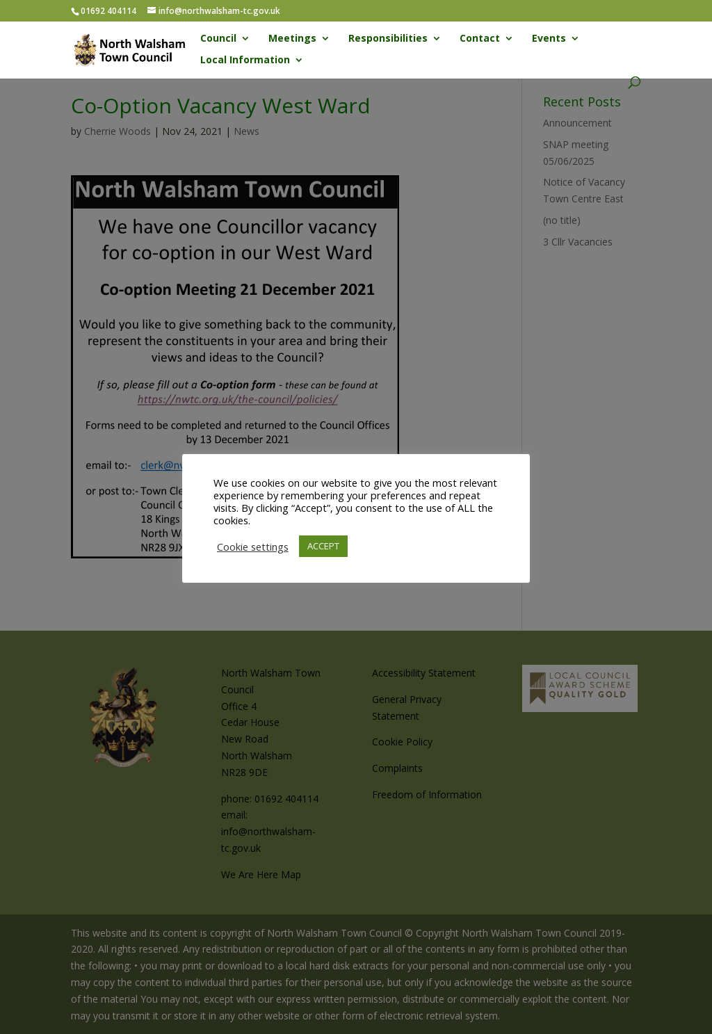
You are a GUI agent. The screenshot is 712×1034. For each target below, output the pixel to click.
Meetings (292, 39)
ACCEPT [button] (323, 546)
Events (549, 39)
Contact (480, 39)
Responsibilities (388, 39)
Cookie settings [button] (253, 546)
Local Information (245, 60)
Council (218, 39)
